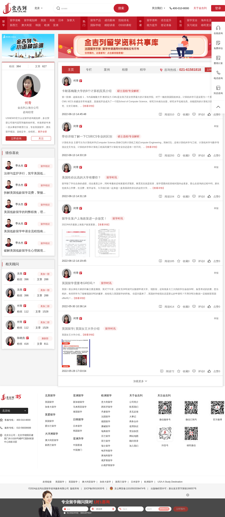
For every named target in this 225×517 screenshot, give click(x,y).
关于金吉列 (200, 8)
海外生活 (206, 20)
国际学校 (95, 25)
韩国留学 (77, 431)
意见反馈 (133, 411)
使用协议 (133, 426)
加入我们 (133, 446)
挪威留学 (105, 426)
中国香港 (77, 445)
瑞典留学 (105, 431)
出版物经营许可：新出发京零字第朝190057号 (173, 488)
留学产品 (95, 20)
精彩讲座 (109, 25)
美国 (52, 20)
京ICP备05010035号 (94, 488)
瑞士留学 (105, 446)
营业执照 (133, 431)
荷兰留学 (105, 441)
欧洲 (47, 25)
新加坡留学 (78, 402)
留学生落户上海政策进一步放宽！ (84, 218)
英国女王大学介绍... (78, 334)
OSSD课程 (124, 25)
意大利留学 (106, 402)
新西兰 (14, 25)
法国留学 (105, 416)
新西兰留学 (50, 445)
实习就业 (192, 25)
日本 (61, 20)
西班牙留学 (106, 407)
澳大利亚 (26, 25)
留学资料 (152, 20)
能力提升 (152, 25)
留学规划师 (30, 20)
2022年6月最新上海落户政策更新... (86, 224)
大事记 (132, 416)
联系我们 (133, 407)
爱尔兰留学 (50, 426)
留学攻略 (15, 20)
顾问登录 (133, 441)
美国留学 (49, 402)
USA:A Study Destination (170, 481)
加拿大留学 (50, 407)
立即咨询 (16, 138)
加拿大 (71, 20)
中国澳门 (77, 450)
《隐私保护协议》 (86, 513)
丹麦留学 (105, 411)
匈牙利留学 (106, 450)
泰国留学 (77, 411)
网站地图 (133, 436)
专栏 (89, 69)
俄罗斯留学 (106, 460)
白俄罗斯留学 (108, 465)
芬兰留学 (105, 436)
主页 (71, 69)
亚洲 (55, 25)
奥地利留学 (106, 455)
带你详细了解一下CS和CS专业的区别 (87, 136)
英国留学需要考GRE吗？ (78, 283)
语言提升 (166, 20)
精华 (143, 69)
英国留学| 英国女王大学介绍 (81, 328)
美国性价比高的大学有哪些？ (81, 177)
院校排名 (123, 20)
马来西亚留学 (80, 407)
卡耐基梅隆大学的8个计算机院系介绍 (87, 91)
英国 (43, 20)
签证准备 (166, 25)
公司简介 (133, 402)
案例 (107, 69)
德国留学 (105, 421)
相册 (125, 69)
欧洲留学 (148, 481)
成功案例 (109, 20)
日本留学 (77, 426)
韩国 (38, 25)
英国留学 (49, 421)
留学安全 (192, 20)
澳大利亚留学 (51, 440)
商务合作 (133, 421)
